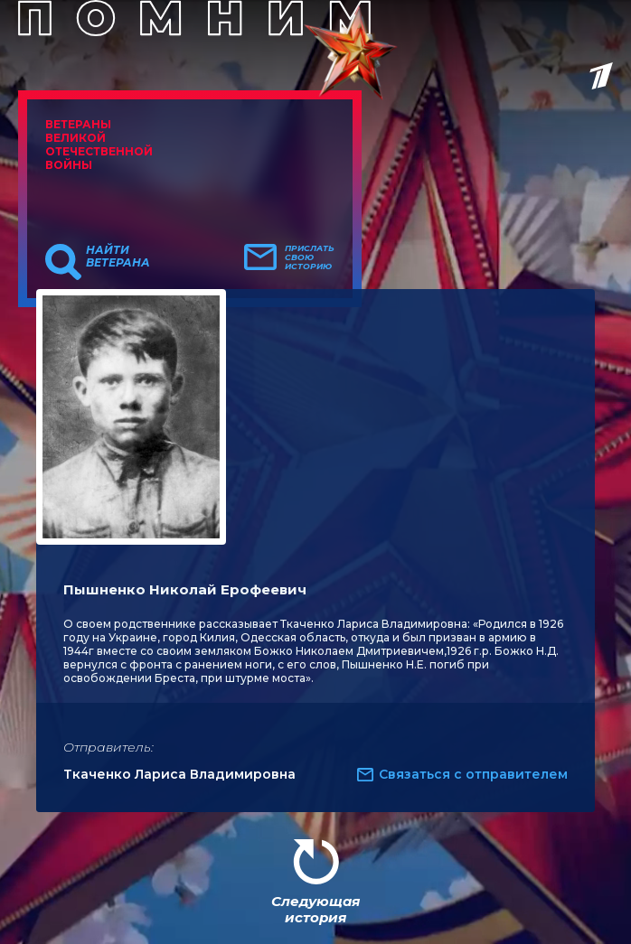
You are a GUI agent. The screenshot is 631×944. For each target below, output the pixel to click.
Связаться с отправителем (473, 774)
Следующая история (315, 909)
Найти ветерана (118, 256)
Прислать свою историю (309, 257)
